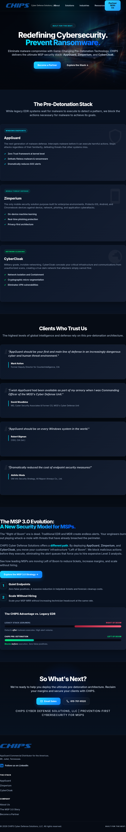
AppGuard (5, 780)
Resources (100, 5)
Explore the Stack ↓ (77, 65)
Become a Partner (47, 65)
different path (59, 545)
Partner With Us (113, 5)
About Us (5, 804)
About (57, 5)
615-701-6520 (76, 701)
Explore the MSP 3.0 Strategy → (21, 574)
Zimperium (5, 785)
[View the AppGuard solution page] (63, 152)
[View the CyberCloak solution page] (63, 273)
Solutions (69, 5)
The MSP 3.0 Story (10, 809)
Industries (84, 5)
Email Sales (48, 701)
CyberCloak (6, 790)
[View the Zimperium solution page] (63, 213)
